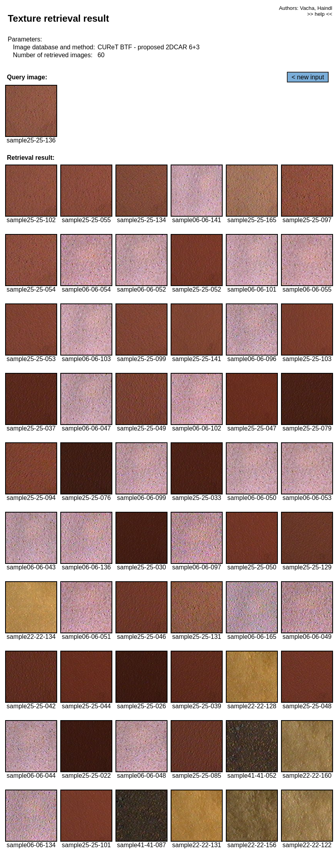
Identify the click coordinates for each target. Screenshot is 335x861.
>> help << (319, 14)
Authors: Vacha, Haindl (305, 8)
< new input (308, 77)
